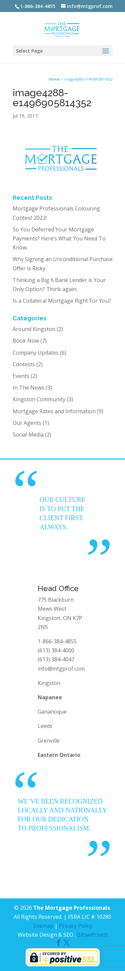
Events (21, 376)
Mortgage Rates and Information (54, 411)
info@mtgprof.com (61, 668)
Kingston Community (39, 399)
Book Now (26, 340)
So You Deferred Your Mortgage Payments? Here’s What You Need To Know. (59, 238)
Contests (24, 364)
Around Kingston (34, 329)
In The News (28, 387)
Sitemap (43, 925)
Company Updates (36, 352)
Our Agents (27, 423)
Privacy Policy (75, 925)
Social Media (28, 434)
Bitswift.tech (92, 934)
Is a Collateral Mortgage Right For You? (62, 300)
